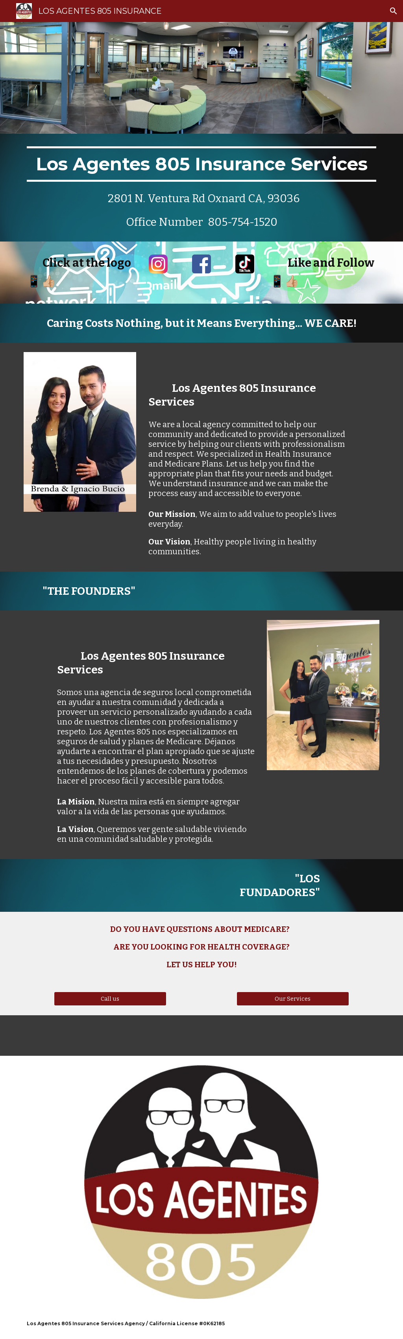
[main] (202, 187)
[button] (393, 11)
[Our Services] (293, 999)
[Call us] (110, 999)
